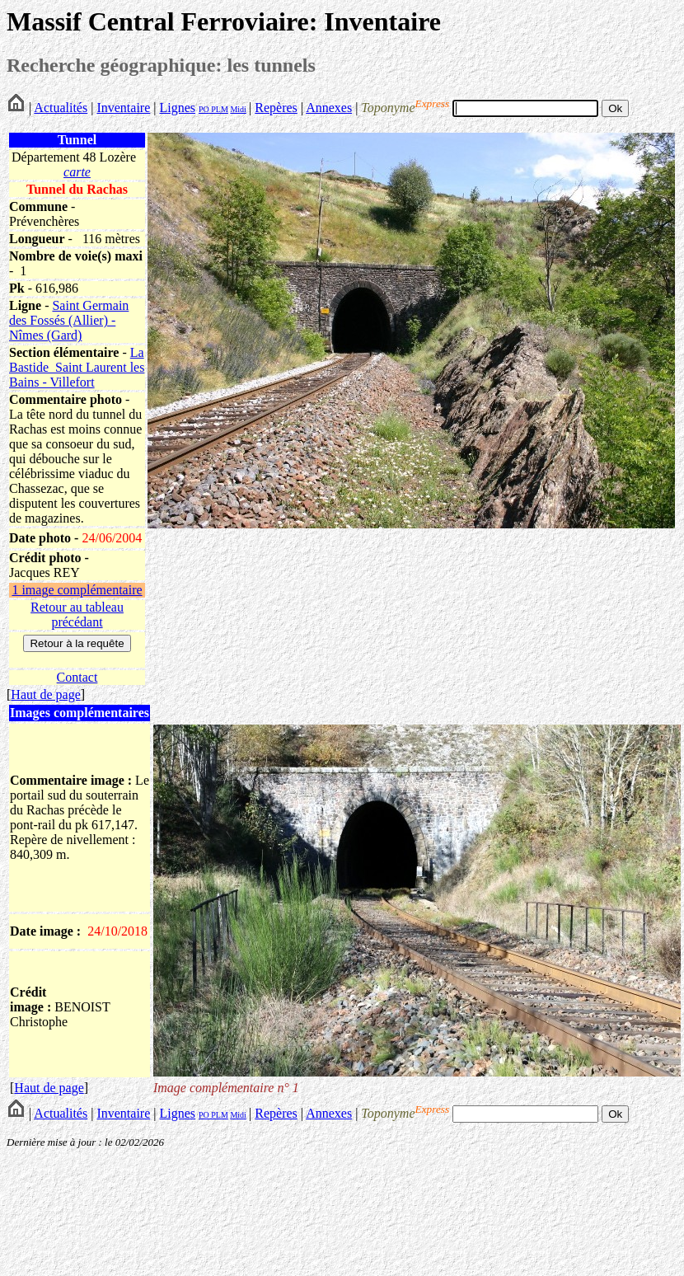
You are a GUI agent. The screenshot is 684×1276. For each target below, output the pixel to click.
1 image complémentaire (77, 590)
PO (204, 109)
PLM (218, 109)
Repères (276, 108)
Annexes (329, 108)
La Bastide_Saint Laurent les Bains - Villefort (76, 367)
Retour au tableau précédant (77, 614)
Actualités (60, 108)
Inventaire (123, 108)
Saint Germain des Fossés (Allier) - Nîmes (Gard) (69, 320)
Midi (238, 109)
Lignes (177, 108)
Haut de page (45, 694)
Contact (77, 677)
